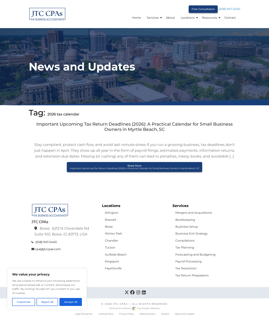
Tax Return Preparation (192, 275)
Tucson (110, 247)
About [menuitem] (170, 17)
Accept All (70, 302)
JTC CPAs (120, 304)
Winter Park (113, 233)
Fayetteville (113, 268)
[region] (47, 289)
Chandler (111, 240)
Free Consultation (203, 9)
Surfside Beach (116, 254)
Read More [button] (134, 167)
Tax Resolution (186, 268)
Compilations (185, 240)
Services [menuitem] (153, 17)
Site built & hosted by (134, 308)
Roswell (110, 219)
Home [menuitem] (136, 17)
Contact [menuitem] (230, 17)
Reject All (47, 302)
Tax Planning (184, 247)
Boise (109, 226)
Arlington (111, 212)
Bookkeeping (185, 219)
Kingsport (112, 261)
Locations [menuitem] (188, 17)
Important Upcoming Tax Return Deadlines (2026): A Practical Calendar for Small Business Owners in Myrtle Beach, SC (134, 127)
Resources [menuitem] (209, 17)
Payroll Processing (188, 261)
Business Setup (186, 226)
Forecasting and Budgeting (195, 254)
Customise (24, 302)
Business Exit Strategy (191, 233)
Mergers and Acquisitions (193, 212)
